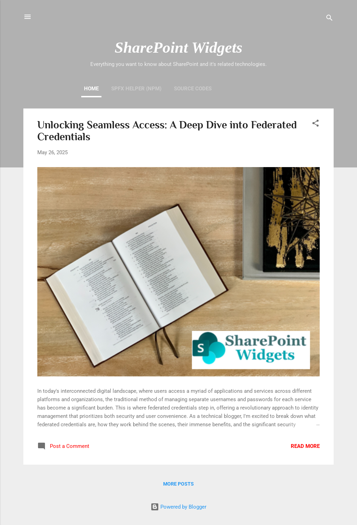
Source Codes (193, 88)
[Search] (329, 19)
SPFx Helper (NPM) (136, 88)
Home (91, 88)
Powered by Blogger (178, 507)
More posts (178, 484)
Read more (305, 446)
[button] (315, 124)
